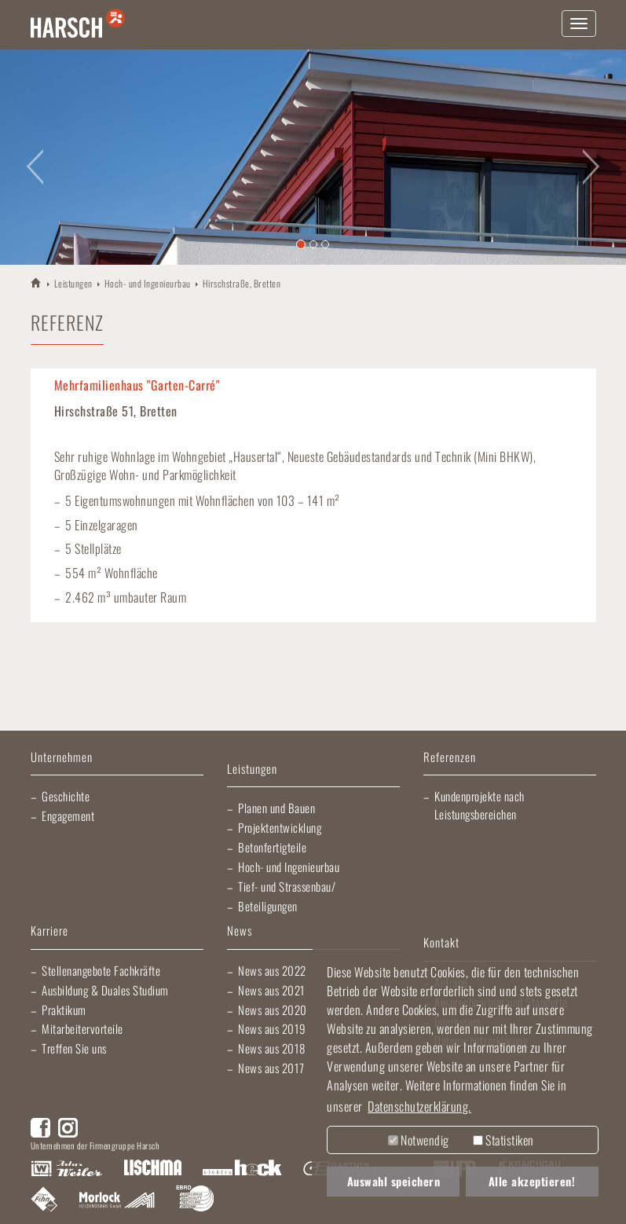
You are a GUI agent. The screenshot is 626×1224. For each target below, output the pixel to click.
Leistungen (73, 283)
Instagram (68, 1128)
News (239, 931)
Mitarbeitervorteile (82, 1028)
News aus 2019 (272, 1028)
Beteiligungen (268, 905)
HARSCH (36, 282)
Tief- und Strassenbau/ (286, 886)
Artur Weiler (66, 1169)
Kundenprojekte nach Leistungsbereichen (479, 805)
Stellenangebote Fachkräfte (101, 970)
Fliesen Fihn (44, 1200)
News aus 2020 (272, 1009)
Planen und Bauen (276, 807)
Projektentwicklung (279, 827)
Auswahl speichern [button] (394, 1181)
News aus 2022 (272, 970)
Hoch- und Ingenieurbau (147, 283)
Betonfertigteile (272, 847)
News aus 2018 (272, 1048)
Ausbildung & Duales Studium (105, 990)
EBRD (195, 1200)
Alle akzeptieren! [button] (532, 1181)
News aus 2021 (272, 990)
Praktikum (64, 1009)
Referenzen (449, 757)
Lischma (152, 1169)
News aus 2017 (271, 1067)
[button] (31, 157)
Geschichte (66, 795)
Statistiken (503, 1140)
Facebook (40, 1128)
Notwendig (418, 1140)
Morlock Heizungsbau (117, 1200)
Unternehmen (62, 757)
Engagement (68, 815)
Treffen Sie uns (74, 1048)
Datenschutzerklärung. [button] (419, 1106)
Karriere (49, 931)
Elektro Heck (242, 1169)
